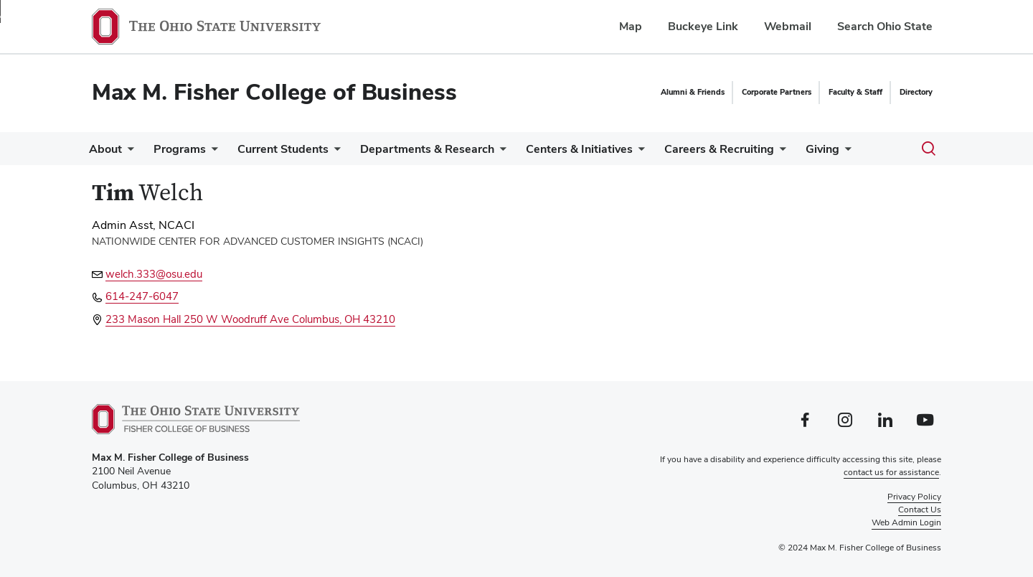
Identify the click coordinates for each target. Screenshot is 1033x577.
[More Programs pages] (220, 152)
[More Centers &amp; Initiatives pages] (664, 152)
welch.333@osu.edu (153, 274)
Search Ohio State (885, 26)
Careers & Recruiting (751, 148)
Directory (916, 92)
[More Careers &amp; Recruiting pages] (811, 152)
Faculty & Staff (855, 92)
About (108, 148)
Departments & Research (447, 148)
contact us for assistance (891, 472)
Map (630, 26)
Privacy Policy (914, 496)
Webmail (787, 26)
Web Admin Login (906, 522)
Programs (188, 148)
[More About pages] (130, 152)
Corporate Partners (776, 92)
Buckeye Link (703, 26)
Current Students (297, 148)
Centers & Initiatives (605, 148)
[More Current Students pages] (348, 152)
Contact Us (919, 509)
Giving (860, 148)
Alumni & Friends (693, 92)
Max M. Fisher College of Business (274, 91)
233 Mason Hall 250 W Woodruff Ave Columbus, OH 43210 (250, 319)
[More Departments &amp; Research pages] (520, 152)
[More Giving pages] (882, 152)
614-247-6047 (142, 296)
